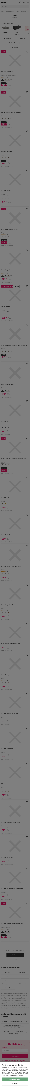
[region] (15, 1075)
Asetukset (15, 1083)
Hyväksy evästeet (15, 1079)
